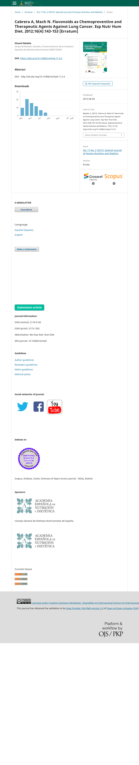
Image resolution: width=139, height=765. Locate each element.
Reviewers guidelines (26, 364)
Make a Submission (27, 249)
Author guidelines (24, 359)
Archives (29, 12)
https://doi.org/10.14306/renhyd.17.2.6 (41, 58)
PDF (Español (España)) (98, 83)
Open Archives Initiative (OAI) (123, 608)
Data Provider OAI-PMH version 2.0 (84, 608)
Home (18, 12)
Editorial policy (22, 374)
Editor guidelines (24, 369)
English (19, 234)
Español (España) (24, 230)
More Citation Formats (96, 135)
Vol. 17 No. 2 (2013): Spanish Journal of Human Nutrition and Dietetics (70, 12)
